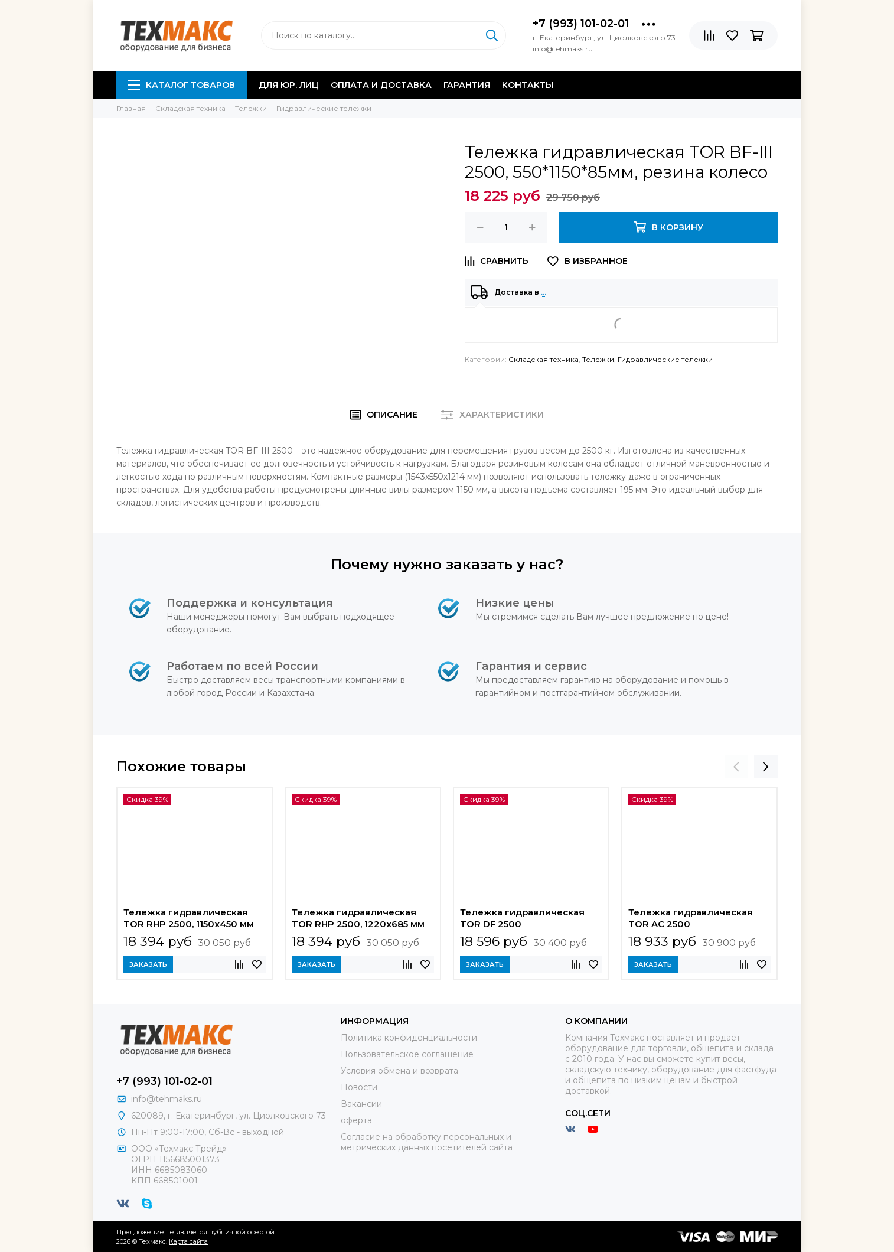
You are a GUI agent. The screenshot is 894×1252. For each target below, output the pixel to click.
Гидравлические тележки (665, 359)
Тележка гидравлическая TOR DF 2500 (522, 918)
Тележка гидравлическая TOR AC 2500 (690, 918)
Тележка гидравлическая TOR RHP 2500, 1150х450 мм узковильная (188, 920)
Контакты (527, 85)
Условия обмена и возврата (399, 1070)
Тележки (598, 359)
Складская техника (543, 359)
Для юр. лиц (289, 85)
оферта (356, 1120)
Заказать (148, 964)
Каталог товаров (181, 85)
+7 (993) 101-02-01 (581, 23)
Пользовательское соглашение (407, 1054)
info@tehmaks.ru (166, 1099)
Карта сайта (188, 1241)
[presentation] (736, 766)
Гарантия (466, 85)
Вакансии (361, 1103)
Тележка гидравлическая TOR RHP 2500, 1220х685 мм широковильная (358, 920)
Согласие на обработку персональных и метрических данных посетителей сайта (427, 1142)
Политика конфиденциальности (409, 1037)
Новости (359, 1087)
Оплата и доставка (381, 85)
